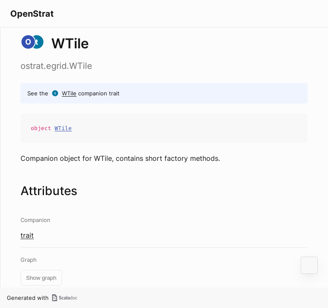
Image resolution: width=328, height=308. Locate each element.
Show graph (41, 278)
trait (27, 235)
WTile (69, 93)
